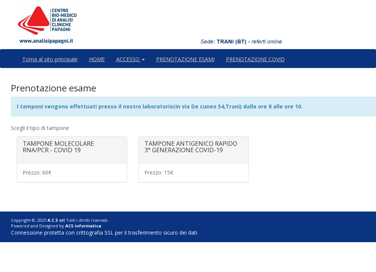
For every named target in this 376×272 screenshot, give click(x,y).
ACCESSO (130, 59)
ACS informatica (83, 226)
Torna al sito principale (50, 59)
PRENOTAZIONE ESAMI (185, 59)
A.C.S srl (56, 220)
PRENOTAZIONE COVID (255, 59)
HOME (97, 59)
